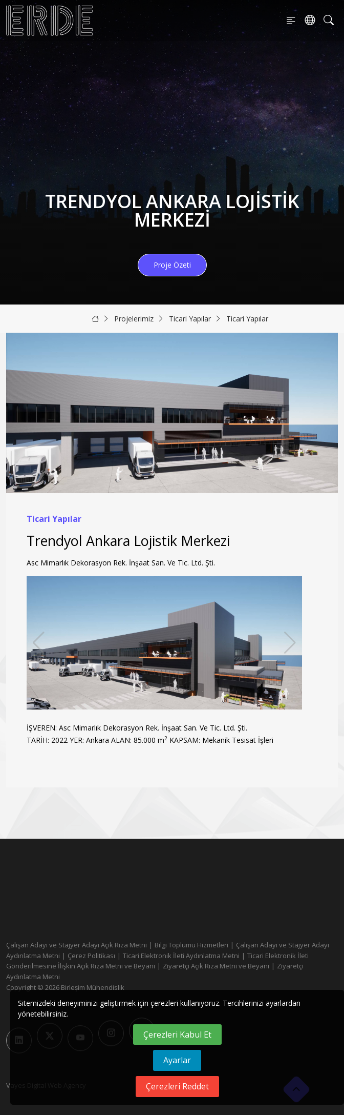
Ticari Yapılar (190, 318)
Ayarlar (177, 1060)
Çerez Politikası (91, 955)
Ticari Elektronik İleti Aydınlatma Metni (181, 955)
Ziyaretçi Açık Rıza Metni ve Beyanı (216, 965)
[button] (290, 643)
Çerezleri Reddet (177, 1086)
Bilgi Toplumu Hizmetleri (191, 944)
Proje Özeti (172, 265)
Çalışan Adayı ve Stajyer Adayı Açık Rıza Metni (76, 944)
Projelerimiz (134, 318)
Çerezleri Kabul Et (177, 1034)
